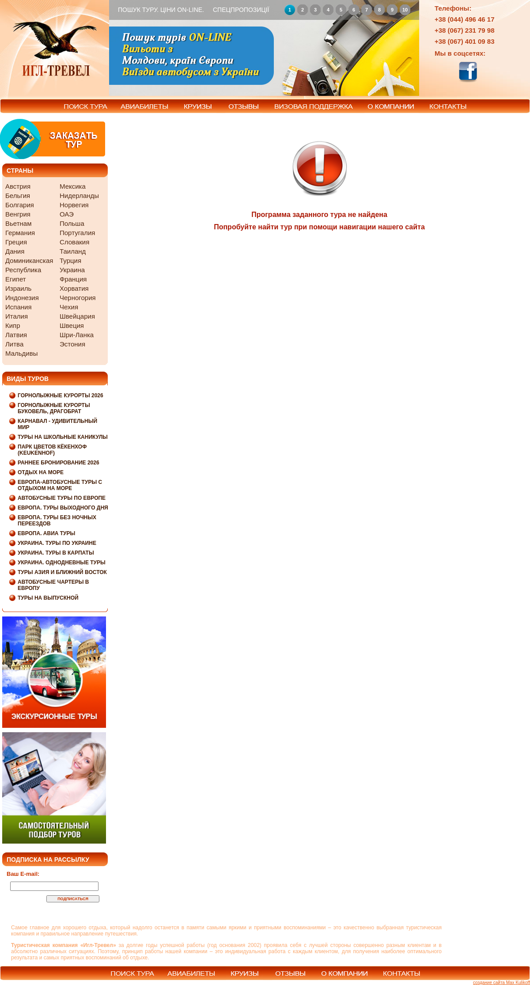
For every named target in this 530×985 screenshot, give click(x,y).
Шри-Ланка (77, 334)
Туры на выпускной (48, 598)
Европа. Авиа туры (46, 533)
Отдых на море (41, 472)
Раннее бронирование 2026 (58, 463)
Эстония (72, 344)
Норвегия (74, 205)
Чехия (69, 307)
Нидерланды (79, 195)
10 (405, 9)
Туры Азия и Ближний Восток (62, 572)
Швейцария (77, 316)
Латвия (16, 334)
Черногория (78, 297)
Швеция (72, 325)
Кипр (12, 325)
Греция (16, 242)
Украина (72, 270)
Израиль (18, 288)
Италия (16, 316)
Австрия (17, 186)
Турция (70, 260)
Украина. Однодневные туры (62, 562)
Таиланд (73, 251)
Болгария (19, 205)
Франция (73, 279)
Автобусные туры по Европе (62, 498)
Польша (72, 223)
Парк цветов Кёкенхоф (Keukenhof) (52, 450)
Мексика (73, 186)
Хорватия (74, 288)
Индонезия (22, 297)
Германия (20, 232)
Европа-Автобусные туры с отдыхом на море (60, 485)
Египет (15, 279)
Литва (14, 344)
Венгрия (17, 214)
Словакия (74, 242)
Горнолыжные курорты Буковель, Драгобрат (54, 408)
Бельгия (17, 195)
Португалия (77, 232)
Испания (18, 307)
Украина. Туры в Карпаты (56, 553)
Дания (14, 251)
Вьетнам (18, 223)
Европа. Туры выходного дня (63, 508)
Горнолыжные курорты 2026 (60, 395)
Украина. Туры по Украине (57, 543)
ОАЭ (67, 214)
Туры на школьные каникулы (63, 437)
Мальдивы (21, 353)
